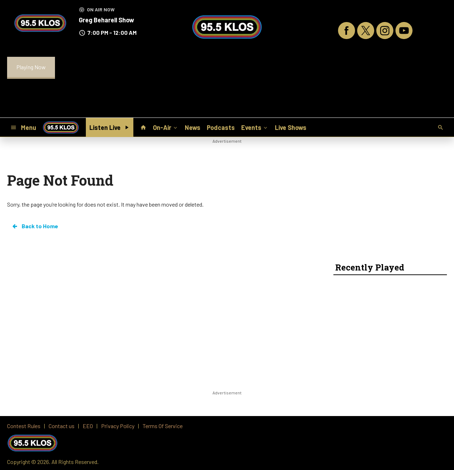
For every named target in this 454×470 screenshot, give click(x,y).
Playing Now (31, 67)
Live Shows (290, 127)
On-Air (165, 127)
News (192, 127)
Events (254, 127)
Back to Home (34, 226)
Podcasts (221, 127)
